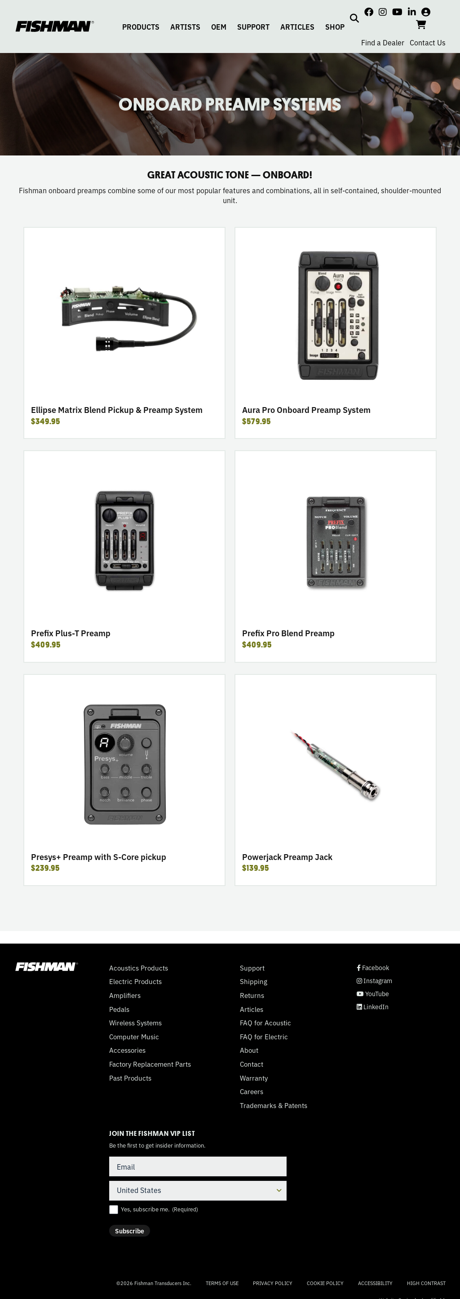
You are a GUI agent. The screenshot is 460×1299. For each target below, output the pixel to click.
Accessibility (375, 1282)
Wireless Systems (135, 1022)
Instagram (374, 980)
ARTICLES (297, 26)
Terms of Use (222, 1282)
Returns (252, 995)
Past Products (130, 1077)
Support (252, 967)
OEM (218, 26)
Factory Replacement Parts (150, 1064)
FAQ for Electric (264, 1036)
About (249, 1050)
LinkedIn (373, 1006)
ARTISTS (185, 26)
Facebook (373, 967)
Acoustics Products (138, 967)
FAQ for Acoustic (265, 1022)
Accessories (127, 1050)
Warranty (254, 1077)
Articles (251, 1009)
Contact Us (428, 42)
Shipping (253, 981)
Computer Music (134, 1036)
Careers (251, 1091)
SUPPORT (253, 26)
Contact (251, 1064)
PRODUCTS (140, 26)
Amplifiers (125, 995)
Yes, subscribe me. (159, 1209)
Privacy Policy (272, 1282)
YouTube (373, 993)
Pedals (119, 1009)
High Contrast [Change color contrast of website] (426, 1283)
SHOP (335, 26)
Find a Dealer (382, 42)
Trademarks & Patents (273, 1105)
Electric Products (135, 981)
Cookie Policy (325, 1282)
